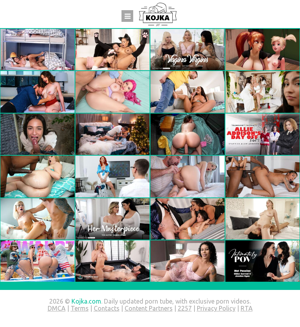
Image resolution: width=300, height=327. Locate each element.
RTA (247, 308)
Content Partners (149, 308)
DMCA (57, 308)
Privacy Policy (216, 308)
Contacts (107, 308)
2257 (185, 308)
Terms (80, 308)
